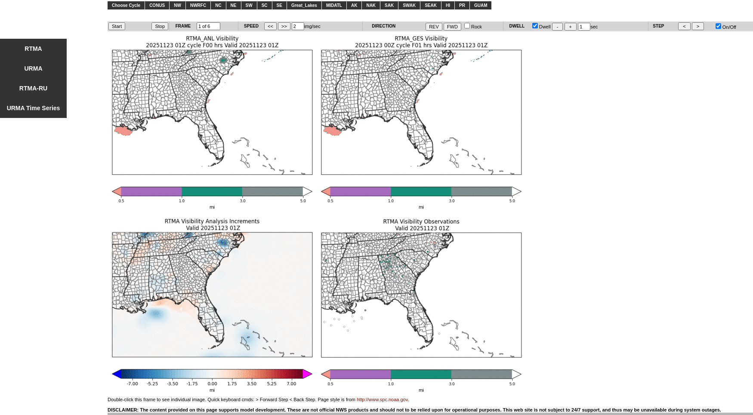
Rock (473, 26)
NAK (371, 5)
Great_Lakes (304, 5)
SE (279, 5)
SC (265, 5)
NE (234, 5)
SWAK (409, 5)
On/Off (726, 27)
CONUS (157, 5)
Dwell (541, 26)
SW (249, 5)
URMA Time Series (33, 108)
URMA (34, 68)
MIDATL (334, 5)
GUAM (481, 5)
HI (448, 5)
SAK (389, 5)
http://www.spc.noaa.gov (382, 399)
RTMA (33, 48)
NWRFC (198, 5)
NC (218, 5)
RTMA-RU (33, 88)
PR (462, 5)
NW (177, 5)
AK (354, 5)
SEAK (431, 5)
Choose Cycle (126, 5)
